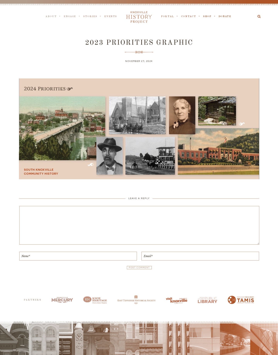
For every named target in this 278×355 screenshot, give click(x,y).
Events (110, 16)
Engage (70, 16)
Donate (225, 16)
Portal (167, 16)
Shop (207, 16)
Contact (188, 16)
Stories (90, 16)
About (51, 16)
